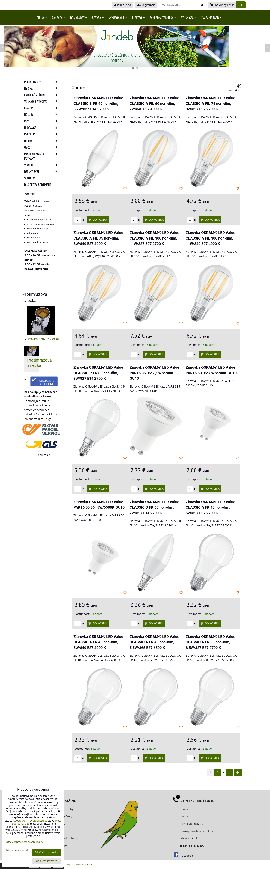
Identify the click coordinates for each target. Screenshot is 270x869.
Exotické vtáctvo (42, 95)
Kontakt (185, 816)
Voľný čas (188, 17)
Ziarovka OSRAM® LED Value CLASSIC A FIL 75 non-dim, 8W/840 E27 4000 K (98, 238)
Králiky (42, 108)
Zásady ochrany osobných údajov (71, 864)
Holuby (42, 114)
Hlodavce (42, 127)
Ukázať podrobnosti (16, 850)
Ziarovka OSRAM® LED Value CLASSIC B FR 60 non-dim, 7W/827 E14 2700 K (154, 507)
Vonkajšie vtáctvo (42, 101)
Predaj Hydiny (42, 82)
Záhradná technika (163, 17)
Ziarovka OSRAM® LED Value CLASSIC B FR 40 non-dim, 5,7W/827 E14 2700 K (98, 103)
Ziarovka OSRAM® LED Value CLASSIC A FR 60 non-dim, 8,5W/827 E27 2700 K (210, 642)
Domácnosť (78, 17)
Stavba (98, 17)
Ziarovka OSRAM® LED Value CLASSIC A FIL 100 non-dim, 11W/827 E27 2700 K (154, 238)
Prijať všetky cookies (46, 852)
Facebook (187, 855)
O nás (184, 809)
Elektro (138, 17)
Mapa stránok (189, 838)
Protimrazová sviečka (43, 339)
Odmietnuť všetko (46, 861)
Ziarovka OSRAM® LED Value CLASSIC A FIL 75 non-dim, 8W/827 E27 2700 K (210, 103)
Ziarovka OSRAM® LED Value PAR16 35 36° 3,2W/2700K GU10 (154, 373)
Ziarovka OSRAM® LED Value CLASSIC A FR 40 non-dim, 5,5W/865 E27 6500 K (154, 642)
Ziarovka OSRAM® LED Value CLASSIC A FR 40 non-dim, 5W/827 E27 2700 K (210, 507)
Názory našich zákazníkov (196, 831)
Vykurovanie (118, 17)
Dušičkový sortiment (37, 184)
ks (79, 219)
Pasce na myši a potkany (42, 156)
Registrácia (146, 5)
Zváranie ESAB (211, 17)
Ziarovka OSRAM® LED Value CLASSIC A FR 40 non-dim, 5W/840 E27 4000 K (98, 642)
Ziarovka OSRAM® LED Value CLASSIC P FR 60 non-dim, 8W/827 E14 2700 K (98, 373)
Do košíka (97, 219)
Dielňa (42, 17)
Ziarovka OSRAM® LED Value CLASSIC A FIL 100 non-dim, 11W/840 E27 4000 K (210, 238)
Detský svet (42, 171)
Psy (42, 121)
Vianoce (42, 165)
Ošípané (42, 141)
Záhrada (58, 17)
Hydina (42, 88)
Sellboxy (29, 178)
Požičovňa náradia (192, 824)
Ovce (42, 147)
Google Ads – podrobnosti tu (30, 820)
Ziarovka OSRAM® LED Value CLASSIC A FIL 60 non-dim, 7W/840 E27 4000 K (154, 103)
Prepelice (42, 134)
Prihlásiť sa (122, 5)
